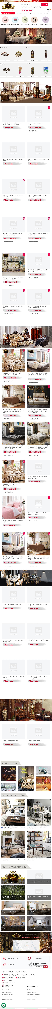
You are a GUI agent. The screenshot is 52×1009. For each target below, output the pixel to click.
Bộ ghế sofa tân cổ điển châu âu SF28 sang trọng (37, 270)
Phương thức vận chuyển (7, 997)
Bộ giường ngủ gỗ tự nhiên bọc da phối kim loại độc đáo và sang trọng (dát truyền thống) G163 (13, 447)
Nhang (20, 76)
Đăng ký (45, 969)
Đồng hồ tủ (46, 60)
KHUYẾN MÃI (26, 13)
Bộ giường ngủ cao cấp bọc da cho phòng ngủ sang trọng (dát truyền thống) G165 (13, 411)
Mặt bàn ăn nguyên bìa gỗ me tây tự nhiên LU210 (37, 196)
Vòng (7, 76)
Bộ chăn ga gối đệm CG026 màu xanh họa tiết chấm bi (37, 477)
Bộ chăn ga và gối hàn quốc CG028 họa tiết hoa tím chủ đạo (38, 513)
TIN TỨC (33, 13)
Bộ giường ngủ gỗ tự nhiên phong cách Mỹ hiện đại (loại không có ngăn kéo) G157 (38, 375)
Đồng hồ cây (37, 7)
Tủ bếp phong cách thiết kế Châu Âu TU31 (37, 604)
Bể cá (46, 76)
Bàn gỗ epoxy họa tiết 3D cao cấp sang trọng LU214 (13, 160)
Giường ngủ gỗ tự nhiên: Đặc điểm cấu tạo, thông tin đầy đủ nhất (12, 914)
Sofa (5, 60)
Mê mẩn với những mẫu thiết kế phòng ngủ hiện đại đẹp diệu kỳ (38, 931)
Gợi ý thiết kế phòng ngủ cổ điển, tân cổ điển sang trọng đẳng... (12, 931)
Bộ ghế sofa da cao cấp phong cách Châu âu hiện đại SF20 (37, 306)
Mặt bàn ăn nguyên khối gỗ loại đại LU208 (37, 123)
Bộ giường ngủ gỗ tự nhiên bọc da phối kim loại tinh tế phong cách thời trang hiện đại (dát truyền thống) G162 (38, 447)
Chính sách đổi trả (6, 1000)
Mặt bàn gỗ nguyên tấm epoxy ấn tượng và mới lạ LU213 (38, 160)
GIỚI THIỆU (19, 13)
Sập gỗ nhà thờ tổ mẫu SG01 (10, 740)
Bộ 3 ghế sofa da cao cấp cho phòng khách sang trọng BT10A (12, 234)
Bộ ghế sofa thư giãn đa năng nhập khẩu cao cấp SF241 (38, 234)
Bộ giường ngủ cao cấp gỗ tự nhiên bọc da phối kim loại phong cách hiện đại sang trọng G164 (38, 411)
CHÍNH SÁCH (39, 13)
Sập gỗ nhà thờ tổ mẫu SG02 (35, 740)
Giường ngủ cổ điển (30, 7)
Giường (18, 60)
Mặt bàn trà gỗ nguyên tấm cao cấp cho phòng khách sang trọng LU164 (13, 123)
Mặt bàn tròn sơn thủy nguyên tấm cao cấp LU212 (13, 196)
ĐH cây (32, 60)
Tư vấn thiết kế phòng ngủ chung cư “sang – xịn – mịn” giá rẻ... (38, 914)
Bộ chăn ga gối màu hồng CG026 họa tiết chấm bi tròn (13, 521)
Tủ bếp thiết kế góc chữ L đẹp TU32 (12, 604)
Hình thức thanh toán (31, 995)
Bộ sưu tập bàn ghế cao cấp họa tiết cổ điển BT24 (13, 306)
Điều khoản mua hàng (31, 1000)
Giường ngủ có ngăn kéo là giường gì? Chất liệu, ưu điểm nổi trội (38, 882)
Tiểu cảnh (32, 76)
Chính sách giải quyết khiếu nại (33, 997)
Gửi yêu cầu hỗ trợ (6, 992)
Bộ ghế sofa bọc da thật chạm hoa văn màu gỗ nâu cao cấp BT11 (13, 278)
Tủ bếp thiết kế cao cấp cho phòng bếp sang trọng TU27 (38, 677)
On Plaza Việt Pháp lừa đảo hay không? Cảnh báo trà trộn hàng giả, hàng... (12, 882)
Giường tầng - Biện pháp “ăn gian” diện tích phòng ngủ (38, 898)
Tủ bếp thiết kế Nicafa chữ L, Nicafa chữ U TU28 (13, 677)
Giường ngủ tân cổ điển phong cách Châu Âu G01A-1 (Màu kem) (12, 374)
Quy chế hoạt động (31, 1002)
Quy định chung (30, 992)
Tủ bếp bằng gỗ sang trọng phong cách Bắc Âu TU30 (13, 641)
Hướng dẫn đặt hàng (6, 995)
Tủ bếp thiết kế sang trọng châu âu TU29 (38, 640)
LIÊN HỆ (46, 13)
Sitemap (4, 1005)
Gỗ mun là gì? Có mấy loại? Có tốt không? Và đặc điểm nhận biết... (12, 898)
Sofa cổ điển (23, 7)
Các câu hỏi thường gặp (7, 1002)
